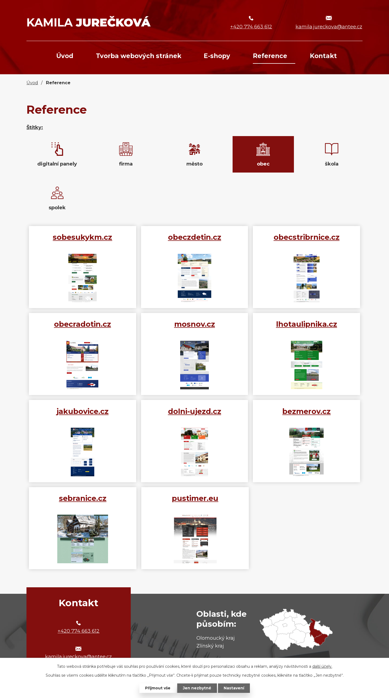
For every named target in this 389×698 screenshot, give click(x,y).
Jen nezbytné (197, 688)
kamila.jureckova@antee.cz (329, 27)
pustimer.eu (195, 498)
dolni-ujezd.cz (194, 411)
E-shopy (217, 56)
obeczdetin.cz (194, 237)
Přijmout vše (157, 688)
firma (126, 164)
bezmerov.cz (306, 411)
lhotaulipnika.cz (306, 324)
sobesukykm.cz (82, 237)
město (194, 164)
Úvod (64, 56)
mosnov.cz (194, 324)
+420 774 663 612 (251, 27)
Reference (270, 56)
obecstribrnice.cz (307, 237)
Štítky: (34, 127)
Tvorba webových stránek (138, 56)
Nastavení (234, 688)
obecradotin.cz (82, 324)
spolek (57, 208)
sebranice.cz (82, 498)
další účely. (322, 666)
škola (331, 164)
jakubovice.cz (82, 411)
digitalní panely (57, 164)
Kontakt (323, 56)
